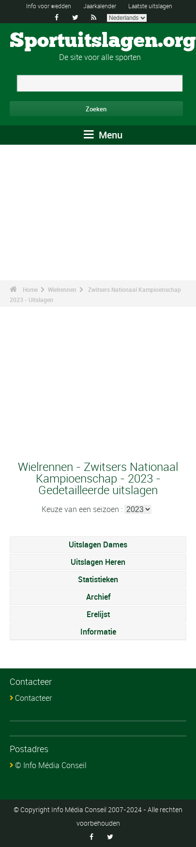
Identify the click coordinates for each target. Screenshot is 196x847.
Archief (98, 596)
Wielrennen (62, 289)
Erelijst (98, 614)
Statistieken (98, 579)
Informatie (98, 631)
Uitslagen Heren (98, 562)
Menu (103, 134)
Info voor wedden (48, 6)
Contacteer (33, 698)
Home (30, 289)
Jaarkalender (99, 6)
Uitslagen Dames (98, 544)
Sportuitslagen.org (103, 41)
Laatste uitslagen (150, 6)
